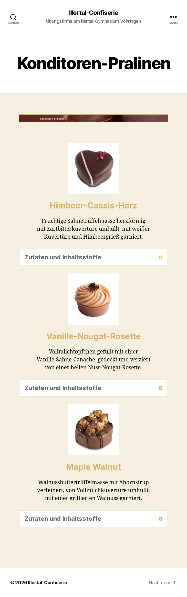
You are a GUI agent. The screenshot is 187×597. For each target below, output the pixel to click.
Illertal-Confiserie (93, 13)
